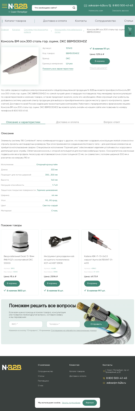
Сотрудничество (105, 21)
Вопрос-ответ (112, 122)
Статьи (128, 21)
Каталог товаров (15, 21)
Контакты (81, 21)
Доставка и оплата (55, 21)
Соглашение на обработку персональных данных (74, 330)
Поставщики (43, 381)
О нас (40, 386)
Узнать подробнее (71, 403)
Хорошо (90, 403)
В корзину (100, 61)
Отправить (96, 324)
